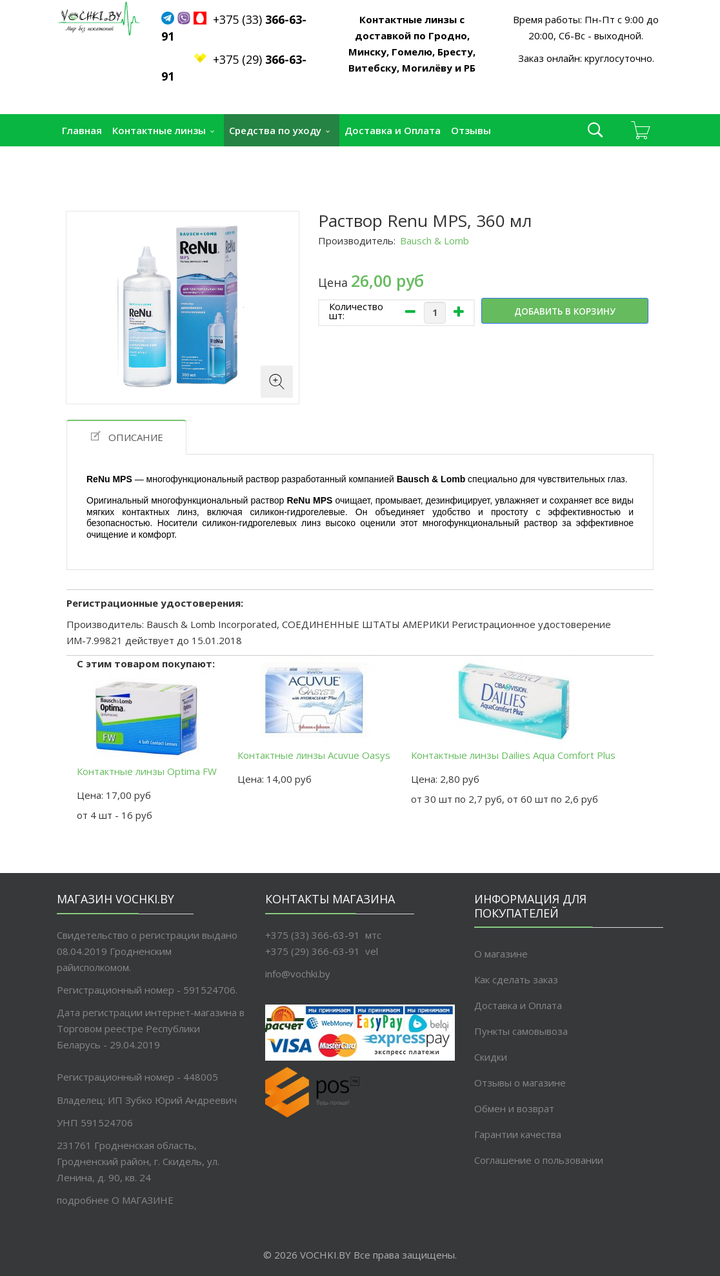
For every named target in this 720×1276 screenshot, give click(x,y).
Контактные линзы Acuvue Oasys (313, 708)
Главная (82, 130)
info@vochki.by (297, 973)
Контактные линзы (159, 130)
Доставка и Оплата (393, 130)
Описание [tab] (126, 437)
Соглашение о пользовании (538, 1159)
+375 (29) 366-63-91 (312, 951)
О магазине (501, 953)
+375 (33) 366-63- (306, 934)
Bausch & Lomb (434, 240)
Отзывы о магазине (520, 1082)
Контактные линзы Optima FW (147, 725)
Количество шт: (356, 311)
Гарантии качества (517, 1134)
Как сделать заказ (516, 979)
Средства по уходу (275, 130)
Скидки (490, 1056)
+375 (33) (259, 19)
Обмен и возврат (514, 1108)
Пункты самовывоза (112, 162)
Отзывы (471, 130)
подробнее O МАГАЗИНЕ (115, 1199)
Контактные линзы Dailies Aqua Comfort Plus (513, 708)
